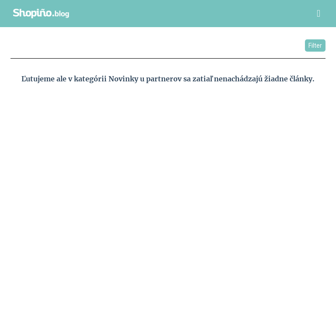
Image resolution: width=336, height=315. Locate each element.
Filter (315, 45)
